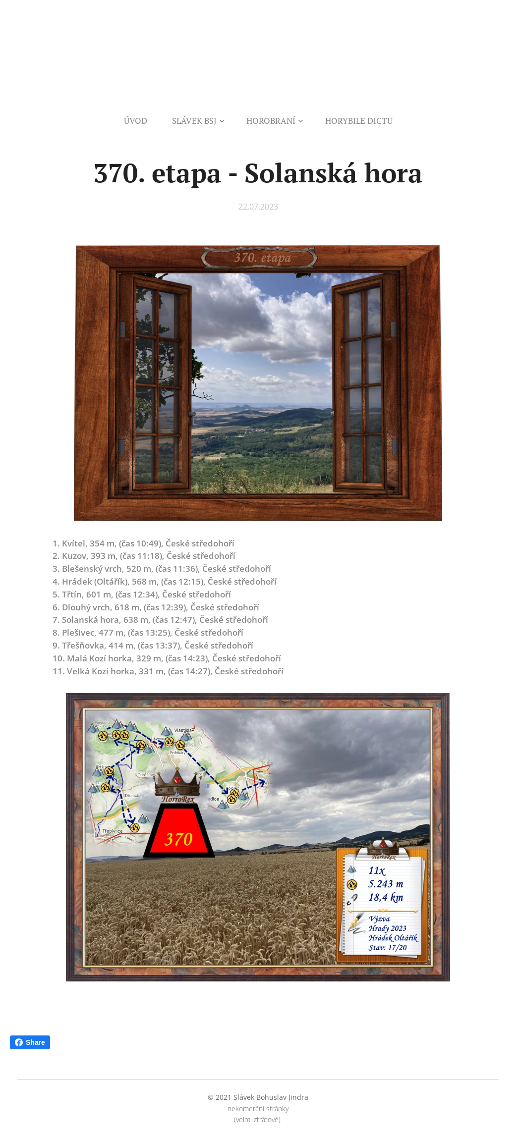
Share (30, 1042)
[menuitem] (142, 120)
